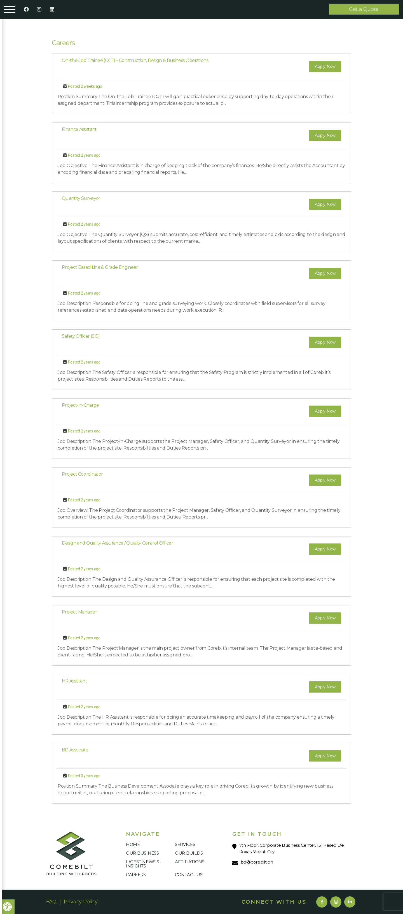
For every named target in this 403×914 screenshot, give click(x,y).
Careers (136, 875)
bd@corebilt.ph (257, 862)
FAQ (51, 902)
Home (133, 844)
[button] (7, 906)
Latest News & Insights (143, 864)
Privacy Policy (81, 902)
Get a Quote (364, 9)
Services (185, 844)
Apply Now (325, 66)
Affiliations (190, 862)
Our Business (142, 853)
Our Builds (189, 853)
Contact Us (188, 875)
